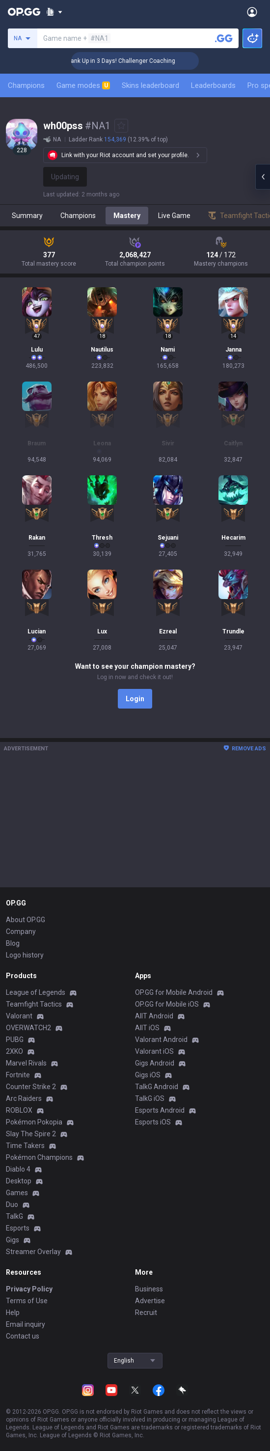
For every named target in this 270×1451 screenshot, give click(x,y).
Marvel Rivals (26, 1063)
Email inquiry (25, 1324)
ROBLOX (19, 1110)
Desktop (18, 1181)
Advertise (150, 1301)
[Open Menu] (252, 12)
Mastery (126, 215)
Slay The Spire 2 (31, 1134)
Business (149, 1289)
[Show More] (54, 12)
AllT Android (154, 1016)
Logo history (25, 955)
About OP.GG (25, 920)
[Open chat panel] (262, 177)
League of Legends (35, 992)
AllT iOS (147, 1028)
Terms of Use (27, 1301)
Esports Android (160, 1110)
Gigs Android (154, 1063)
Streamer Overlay (33, 1252)
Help (13, 1312)
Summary (27, 215)
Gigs (12, 1240)
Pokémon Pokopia (34, 1122)
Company (21, 931)
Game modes (83, 85)
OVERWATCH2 (28, 1028)
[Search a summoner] (224, 38)
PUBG (15, 1039)
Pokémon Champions (39, 1157)
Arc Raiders (24, 1098)
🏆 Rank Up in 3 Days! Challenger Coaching (128, 60)
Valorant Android (161, 1039)
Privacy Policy (29, 1289)
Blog (13, 943)
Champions (26, 85)
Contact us (22, 1336)
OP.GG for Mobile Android (174, 992)
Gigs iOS (148, 1075)
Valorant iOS (154, 1051)
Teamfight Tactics (34, 1004)
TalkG (14, 1216)
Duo (12, 1204)
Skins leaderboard (150, 85)
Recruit (146, 1312)
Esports (17, 1228)
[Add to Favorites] (121, 126)
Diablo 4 (18, 1169)
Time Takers (25, 1146)
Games (17, 1193)
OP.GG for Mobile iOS (167, 1004)
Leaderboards (213, 85)
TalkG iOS (149, 1098)
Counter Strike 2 (31, 1087)
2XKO (14, 1051)
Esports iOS (153, 1122)
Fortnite (18, 1075)
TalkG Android (156, 1087)
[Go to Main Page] (24, 12)
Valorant (19, 1016)
